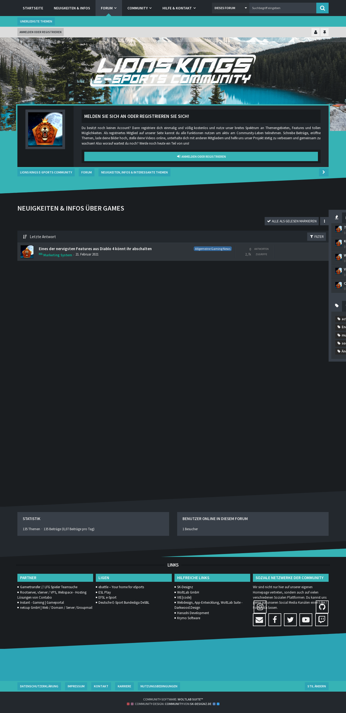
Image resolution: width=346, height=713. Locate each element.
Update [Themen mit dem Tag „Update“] (257, 435)
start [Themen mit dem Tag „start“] (285, 427)
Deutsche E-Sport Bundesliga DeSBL (123, 602)
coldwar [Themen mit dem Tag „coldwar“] (257, 346)
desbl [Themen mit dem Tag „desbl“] (285, 354)
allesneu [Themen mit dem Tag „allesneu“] (301, 330)
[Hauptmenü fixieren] (325, 32)
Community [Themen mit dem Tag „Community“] (282, 346)
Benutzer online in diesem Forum (215, 518)
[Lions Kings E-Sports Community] (173, 71)
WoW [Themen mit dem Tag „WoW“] (315, 443)
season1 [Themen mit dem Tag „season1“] (274, 418)
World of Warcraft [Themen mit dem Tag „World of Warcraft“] (287, 443)
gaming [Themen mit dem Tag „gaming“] (282, 370)
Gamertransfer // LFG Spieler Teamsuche (48, 587)
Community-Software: (173, 699)
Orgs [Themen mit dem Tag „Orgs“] (272, 402)
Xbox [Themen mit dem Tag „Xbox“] (254, 451)
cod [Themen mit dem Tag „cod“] (302, 338)
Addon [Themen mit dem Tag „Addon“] (280, 330)
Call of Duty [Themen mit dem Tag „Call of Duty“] (260, 338)
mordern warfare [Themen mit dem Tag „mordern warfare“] (299, 386)
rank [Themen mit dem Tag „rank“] (254, 418)
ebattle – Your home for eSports (121, 587)
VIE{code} (184, 597)
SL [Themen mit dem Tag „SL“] (252, 427)
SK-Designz (185, 587)
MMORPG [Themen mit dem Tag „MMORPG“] (312, 378)
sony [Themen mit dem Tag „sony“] (267, 427)
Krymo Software (188, 618)
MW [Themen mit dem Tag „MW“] (281, 394)
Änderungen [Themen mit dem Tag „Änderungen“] (260, 459)
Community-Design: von (173, 704)
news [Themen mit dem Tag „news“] (255, 402)
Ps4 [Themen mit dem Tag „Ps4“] (253, 410)
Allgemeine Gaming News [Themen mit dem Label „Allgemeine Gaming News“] (109, 248)
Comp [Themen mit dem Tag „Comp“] (306, 346)
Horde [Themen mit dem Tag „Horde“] (303, 370)
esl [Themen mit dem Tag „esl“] (285, 362)
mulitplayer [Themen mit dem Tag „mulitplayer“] (260, 394)
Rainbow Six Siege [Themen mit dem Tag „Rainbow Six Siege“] (293, 410)
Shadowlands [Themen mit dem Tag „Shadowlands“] (300, 418)
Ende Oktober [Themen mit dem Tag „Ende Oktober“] (262, 362)
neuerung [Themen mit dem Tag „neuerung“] (301, 394)
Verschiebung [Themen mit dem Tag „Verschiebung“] (283, 435)
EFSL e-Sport (107, 597)
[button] (230, 8)
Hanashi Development (193, 613)
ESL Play (104, 592)
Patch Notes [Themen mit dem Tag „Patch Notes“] (296, 402)
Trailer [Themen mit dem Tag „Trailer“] (304, 427)
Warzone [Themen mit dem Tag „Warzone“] (310, 435)
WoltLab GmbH (188, 592)
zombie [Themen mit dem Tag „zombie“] (296, 451)
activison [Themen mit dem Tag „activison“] (258, 330)
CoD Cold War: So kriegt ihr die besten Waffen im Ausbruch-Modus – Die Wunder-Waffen (285, 289)
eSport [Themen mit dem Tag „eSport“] (302, 362)
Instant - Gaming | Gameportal (42, 602)
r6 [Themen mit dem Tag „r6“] (267, 410)
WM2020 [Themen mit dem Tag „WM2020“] (257, 443)
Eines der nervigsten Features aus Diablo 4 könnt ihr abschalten (76, 251)
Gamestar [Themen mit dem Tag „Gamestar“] (258, 370)
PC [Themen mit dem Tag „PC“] (317, 402)
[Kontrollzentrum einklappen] (315, 32)
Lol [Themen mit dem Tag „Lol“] (292, 378)
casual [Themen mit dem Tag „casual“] (284, 338)
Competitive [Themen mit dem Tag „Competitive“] (261, 354)
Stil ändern (316, 686)
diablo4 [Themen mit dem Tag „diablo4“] (305, 354)
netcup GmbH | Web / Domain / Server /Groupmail (56, 608)
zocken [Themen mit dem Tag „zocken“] (274, 451)
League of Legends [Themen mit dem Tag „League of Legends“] (265, 378)
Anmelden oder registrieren (41, 32)
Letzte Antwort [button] (43, 236)
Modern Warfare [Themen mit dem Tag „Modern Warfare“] (263, 386)
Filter (212, 237)
